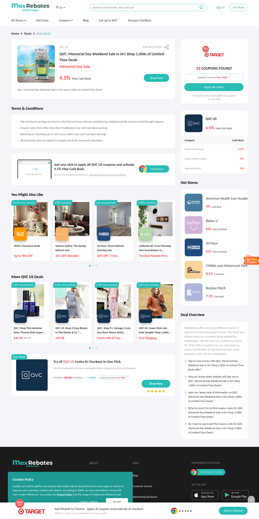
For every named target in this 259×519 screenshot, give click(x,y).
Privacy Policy (64, 494)
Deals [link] (27, 33)
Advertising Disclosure (145, 497)
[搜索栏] (140, 8)
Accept (117, 501)
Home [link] (15, 33)
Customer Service (142, 486)
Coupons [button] (66, 20)
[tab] (214, 364)
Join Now (238, 7)
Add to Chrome (233, 511)
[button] (61, 7)
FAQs (135, 475)
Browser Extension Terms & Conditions (107, 174)
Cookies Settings (89, 501)
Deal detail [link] (43, 33)
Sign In (220, 7)
